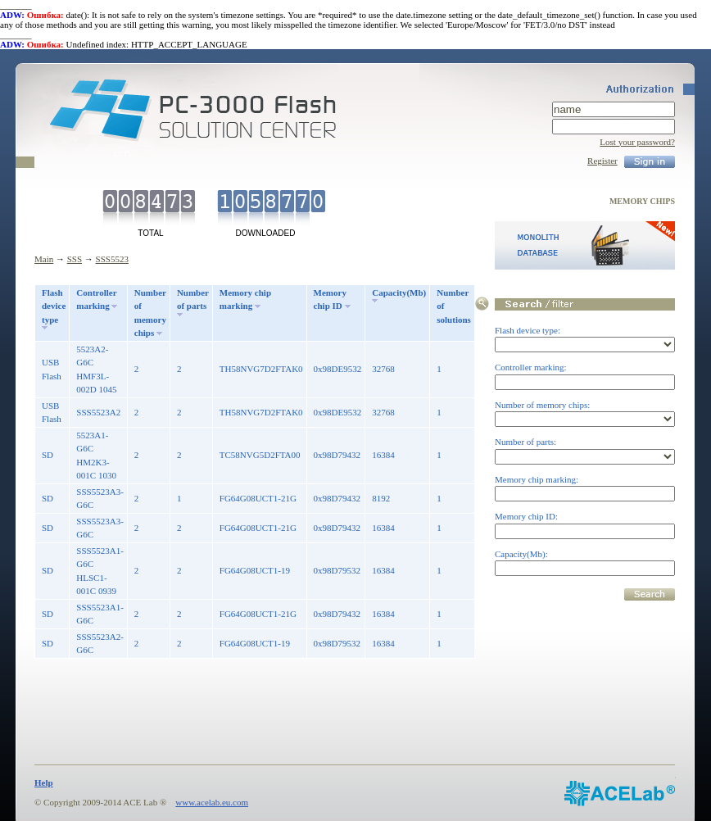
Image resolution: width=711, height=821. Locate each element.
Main (43, 259)
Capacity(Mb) (399, 292)
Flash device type (54, 306)
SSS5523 (112, 259)
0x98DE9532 (338, 369)
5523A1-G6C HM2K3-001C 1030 (96, 455)
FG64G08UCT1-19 (255, 570)
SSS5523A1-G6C (99, 614)
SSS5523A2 (98, 412)
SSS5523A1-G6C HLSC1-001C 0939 (99, 571)
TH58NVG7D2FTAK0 (261, 369)
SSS (74, 259)
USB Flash (51, 369)
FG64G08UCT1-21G (258, 498)
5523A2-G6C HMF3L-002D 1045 (96, 369)
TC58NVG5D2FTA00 (260, 455)
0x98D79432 (337, 455)
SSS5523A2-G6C (99, 643)
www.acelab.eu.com (211, 802)
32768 (383, 369)
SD (47, 455)
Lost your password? (637, 142)
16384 (383, 455)
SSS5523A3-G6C (99, 498)
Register (602, 161)
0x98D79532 (337, 570)
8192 (381, 498)
